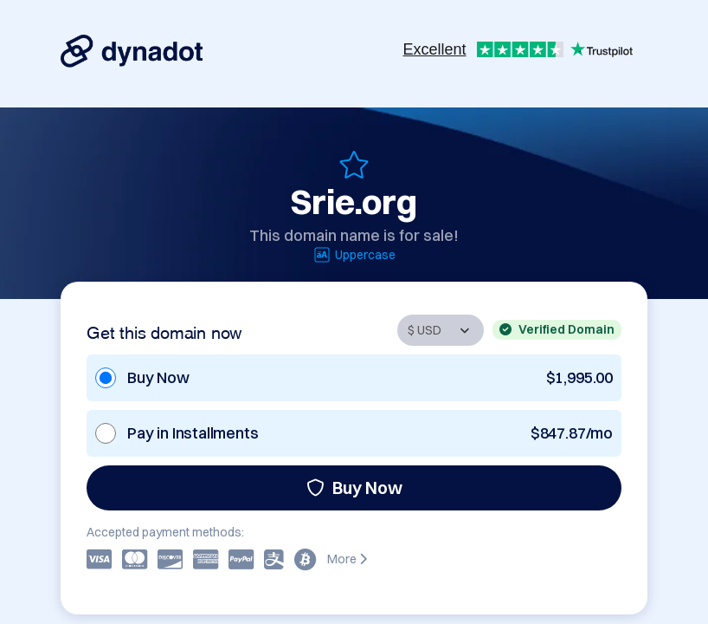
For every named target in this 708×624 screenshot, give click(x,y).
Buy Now (354, 487)
